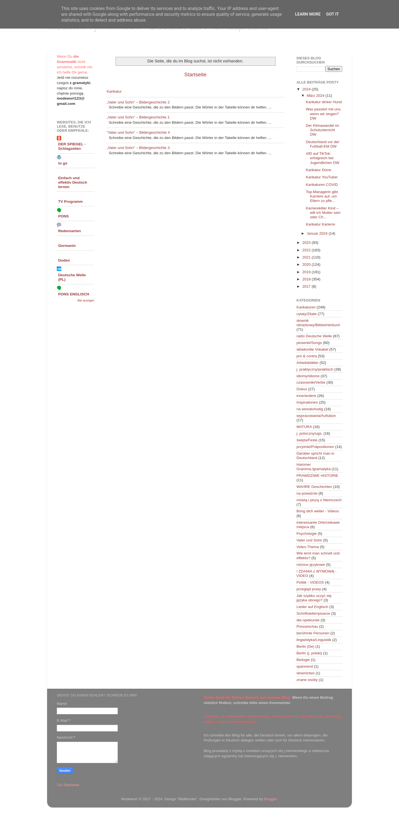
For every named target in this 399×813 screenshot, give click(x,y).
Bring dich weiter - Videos (317, 511)
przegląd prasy (308, 589)
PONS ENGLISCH (73, 294)
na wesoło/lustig (309, 409)
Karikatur (114, 91)
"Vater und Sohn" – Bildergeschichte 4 (138, 132)
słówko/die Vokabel (312, 349)
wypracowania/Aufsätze (316, 416)
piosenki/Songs (309, 343)
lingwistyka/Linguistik (313, 640)
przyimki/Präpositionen (315, 447)
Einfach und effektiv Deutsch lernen (72, 182)
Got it (332, 14)
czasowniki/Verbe (310, 382)
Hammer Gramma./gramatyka (313, 466)
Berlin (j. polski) (309, 653)
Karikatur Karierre (320, 224)
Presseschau (307, 626)
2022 (307, 250)
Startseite (195, 74)
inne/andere (306, 396)
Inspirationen (307, 402)
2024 (307, 89)
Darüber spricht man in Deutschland (315, 455)
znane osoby (307, 680)
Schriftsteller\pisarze (313, 613)
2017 (307, 286)
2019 (307, 272)
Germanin (67, 246)
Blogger (270, 799)
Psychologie (306, 533)
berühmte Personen (312, 633)
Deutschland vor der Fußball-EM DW (322, 144)
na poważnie (307, 493)
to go (62, 163)
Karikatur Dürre (318, 170)
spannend (304, 666)
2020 (307, 264)
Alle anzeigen (85, 300)
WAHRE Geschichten (314, 487)
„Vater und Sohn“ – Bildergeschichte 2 (138, 102)
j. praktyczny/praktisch (314, 369)
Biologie (303, 660)
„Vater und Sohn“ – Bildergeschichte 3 (138, 148)
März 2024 (316, 95)
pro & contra (306, 356)
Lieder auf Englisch (312, 607)
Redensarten (69, 231)
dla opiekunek (307, 620)
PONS (63, 216)
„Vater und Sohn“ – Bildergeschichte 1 (138, 117)
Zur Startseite (68, 785)
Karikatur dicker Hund (324, 102)
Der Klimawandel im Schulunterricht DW (322, 129)
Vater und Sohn (309, 540)
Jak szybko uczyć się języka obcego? (313, 598)
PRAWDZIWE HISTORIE (317, 475)
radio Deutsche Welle (314, 336)
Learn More (308, 14)
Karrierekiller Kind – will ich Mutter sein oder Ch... (323, 212)
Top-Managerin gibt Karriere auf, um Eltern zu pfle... (322, 196)
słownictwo (305, 673)
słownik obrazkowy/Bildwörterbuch (318, 322)
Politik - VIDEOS (310, 582)
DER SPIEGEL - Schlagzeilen (72, 146)
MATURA (304, 427)
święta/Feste (307, 440)
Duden (64, 260)
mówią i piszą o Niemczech (319, 500)
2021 (307, 257)
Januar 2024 (318, 233)
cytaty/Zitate (306, 314)
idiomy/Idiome (307, 376)
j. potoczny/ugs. (309, 433)
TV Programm (70, 201)
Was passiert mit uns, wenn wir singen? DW (324, 113)
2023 (307, 242)
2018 (307, 279)
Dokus (301, 389)
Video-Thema (307, 547)
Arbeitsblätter (307, 363)
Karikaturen (306, 307)
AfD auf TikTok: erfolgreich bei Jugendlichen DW (322, 157)
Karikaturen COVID (322, 185)
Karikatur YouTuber (322, 177)
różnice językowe (310, 565)
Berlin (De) (305, 646)
